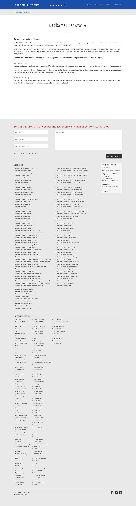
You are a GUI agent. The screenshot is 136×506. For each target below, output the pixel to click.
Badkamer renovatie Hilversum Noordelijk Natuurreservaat (72, 173)
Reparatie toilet (38, 374)
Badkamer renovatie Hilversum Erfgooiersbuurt (27, 247)
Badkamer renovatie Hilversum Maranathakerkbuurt (29, 285)
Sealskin (36, 424)
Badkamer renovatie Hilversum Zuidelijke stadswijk (70, 211)
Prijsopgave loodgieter (40, 355)
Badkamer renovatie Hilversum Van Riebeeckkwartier (71, 201)
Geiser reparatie (19, 424)
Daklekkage (18, 398)
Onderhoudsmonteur (39, 345)
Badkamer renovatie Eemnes (22, 218)
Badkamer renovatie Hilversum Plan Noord (68, 182)
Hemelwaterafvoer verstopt (22, 446)
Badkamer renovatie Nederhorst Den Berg (68, 261)
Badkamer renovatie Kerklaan (65, 233)
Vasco (35, 465)
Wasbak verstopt (58, 328)
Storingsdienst (37, 436)
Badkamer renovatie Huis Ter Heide (66, 223)
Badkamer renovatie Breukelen (23, 194)
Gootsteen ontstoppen (21, 432)
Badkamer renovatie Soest (64, 285)
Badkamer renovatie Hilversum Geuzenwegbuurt (28, 249)
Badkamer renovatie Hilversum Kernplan (26, 271)
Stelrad (36, 434)
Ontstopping (37, 350)
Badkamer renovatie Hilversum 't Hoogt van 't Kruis (28, 230)
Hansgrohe (18, 441)
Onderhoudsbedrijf (39, 343)
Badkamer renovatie (24, 12)
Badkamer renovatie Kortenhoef (65, 235)
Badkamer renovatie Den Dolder (23, 211)
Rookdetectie (37, 415)
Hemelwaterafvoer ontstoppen (23, 444)
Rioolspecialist (37, 410)
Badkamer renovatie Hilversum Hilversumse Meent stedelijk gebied (33, 261)
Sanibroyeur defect (39, 417)
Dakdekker (18, 376)
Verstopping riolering (39, 468)
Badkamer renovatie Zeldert (22, 306)
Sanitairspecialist (38, 422)
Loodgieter (37, 324)
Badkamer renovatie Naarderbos (65, 259)
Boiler (16, 345)
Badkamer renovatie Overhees (65, 278)
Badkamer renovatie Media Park (65, 249)
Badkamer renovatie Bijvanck (22, 177)
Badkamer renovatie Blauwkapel (23, 187)
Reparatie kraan (38, 372)
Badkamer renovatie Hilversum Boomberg (26, 237)
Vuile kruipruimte (58, 324)
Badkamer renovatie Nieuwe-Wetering (67, 266)
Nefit (35, 338)
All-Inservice (18, 328)
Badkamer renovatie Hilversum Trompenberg (69, 199)
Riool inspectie (38, 388)
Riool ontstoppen (38, 400)
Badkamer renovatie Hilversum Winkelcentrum (69, 206)
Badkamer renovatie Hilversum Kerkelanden (26, 269)
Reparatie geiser (38, 369)
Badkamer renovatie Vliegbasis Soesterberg (26, 298)
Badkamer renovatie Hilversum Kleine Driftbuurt (28, 273)
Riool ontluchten (38, 398)
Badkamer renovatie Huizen (64, 225)
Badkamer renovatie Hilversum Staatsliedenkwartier (70, 197)
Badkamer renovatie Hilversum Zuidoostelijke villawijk (71, 213)
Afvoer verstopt (19, 324)
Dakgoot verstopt (19, 391)
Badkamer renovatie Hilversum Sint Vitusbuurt (69, 192)
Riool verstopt (37, 405)
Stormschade (37, 441)
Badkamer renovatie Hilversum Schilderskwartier (70, 187)
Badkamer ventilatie (20, 338)
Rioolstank (37, 412)
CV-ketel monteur (19, 374)
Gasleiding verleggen (20, 420)
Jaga (16, 470)
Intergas (17, 465)
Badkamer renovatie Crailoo (22, 204)
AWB (16, 331)
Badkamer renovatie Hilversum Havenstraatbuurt (28, 254)
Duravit (17, 410)
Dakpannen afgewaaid (21, 400)
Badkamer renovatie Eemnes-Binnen (24, 221)
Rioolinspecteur (38, 408)
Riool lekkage (37, 393)
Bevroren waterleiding (21, 343)
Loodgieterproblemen (39, 326)
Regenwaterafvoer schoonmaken (42, 362)
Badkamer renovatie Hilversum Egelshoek (26, 245)
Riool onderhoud (38, 396)
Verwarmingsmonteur (39, 482)
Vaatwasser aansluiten (40, 458)
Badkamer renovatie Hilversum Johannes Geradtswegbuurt (30, 266)
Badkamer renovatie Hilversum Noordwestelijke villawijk (72, 175)
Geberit (17, 422)
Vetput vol (36, 484)
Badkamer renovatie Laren (64, 240)
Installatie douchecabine (21, 456)
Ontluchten (37, 348)
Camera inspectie (19, 357)
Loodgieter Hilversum (26, 4)
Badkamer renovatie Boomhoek (23, 189)
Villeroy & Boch (58, 319)
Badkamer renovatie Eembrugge (23, 213)
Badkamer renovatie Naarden (64, 254)
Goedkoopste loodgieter (21, 427)
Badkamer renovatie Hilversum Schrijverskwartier (70, 189)
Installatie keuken (19, 458)
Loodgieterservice (38, 331)
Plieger (35, 352)
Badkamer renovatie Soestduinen (24, 289)
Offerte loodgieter (38, 340)
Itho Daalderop (19, 468)
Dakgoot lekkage (19, 379)
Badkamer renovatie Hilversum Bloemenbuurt (27, 235)
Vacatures (36, 460)
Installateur (18, 451)
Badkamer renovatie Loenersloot (65, 245)
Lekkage (17, 480)
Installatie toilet (19, 460)
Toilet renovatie (38, 448)
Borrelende (18, 348)
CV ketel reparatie (19, 364)
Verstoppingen (38, 470)
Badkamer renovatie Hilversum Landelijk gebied (27, 276)
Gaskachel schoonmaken (21, 417)
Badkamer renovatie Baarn (22, 175)
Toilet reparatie (38, 451)
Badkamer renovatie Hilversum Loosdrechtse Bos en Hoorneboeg (32, 283)
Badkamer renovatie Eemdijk (22, 216)
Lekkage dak (18, 484)
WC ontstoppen (58, 338)
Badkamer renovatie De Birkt (22, 209)
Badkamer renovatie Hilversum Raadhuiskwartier (70, 185)
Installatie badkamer (20, 453)
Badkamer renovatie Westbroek (23, 303)
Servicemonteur (38, 427)
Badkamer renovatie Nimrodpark (65, 271)
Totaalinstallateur (38, 456)
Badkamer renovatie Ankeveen (23, 170)
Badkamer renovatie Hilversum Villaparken (68, 204)
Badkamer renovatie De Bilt (22, 206)
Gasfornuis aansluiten (21, 415)
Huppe (17, 448)
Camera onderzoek (20, 360)
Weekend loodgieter (59, 343)
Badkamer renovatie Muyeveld (65, 252)
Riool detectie (37, 386)
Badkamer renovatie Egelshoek (23, 223)
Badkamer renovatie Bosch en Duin (24, 192)
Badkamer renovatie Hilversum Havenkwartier (27, 252)
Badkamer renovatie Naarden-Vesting (67, 257)
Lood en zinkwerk (38, 321)
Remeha (36, 364)
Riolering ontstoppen (39, 381)
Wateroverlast (57, 333)
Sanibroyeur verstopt (39, 420)
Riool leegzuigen (38, 391)
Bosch (16, 350)
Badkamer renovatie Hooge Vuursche (67, 221)
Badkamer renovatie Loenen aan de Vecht (68, 242)
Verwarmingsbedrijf (39, 480)
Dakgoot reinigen (19, 381)
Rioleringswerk (38, 384)
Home (15, 12)
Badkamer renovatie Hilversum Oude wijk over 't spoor (71, 180)
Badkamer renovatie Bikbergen (23, 180)
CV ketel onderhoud (20, 362)
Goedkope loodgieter (20, 429)
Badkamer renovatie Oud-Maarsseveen (67, 276)
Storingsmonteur (38, 439)
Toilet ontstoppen (38, 446)
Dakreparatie (18, 405)
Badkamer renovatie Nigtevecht (65, 269)
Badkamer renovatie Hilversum (23, 228)
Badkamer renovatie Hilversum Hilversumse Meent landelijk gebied (33, 259)
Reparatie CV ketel (39, 367)
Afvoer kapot (18, 319)
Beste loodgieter (19, 340)
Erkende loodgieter (20, 412)
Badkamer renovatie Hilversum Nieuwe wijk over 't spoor (72, 168)
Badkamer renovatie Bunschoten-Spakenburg (27, 199)
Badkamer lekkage (20, 333)
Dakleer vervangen (20, 396)
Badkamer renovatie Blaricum (23, 185)
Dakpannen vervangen (21, 403)
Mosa (35, 336)
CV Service (17, 372)
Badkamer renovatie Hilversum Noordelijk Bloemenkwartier (72, 170)
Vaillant (36, 463)
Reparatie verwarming (39, 376)
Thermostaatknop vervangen (41, 444)
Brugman (17, 352)
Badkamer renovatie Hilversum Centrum (25, 240)
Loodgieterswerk (38, 333)
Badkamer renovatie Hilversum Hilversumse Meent (28, 257)
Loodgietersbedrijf (39, 328)
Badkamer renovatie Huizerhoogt (65, 228)
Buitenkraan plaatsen (20, 355)
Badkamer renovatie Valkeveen (23, 296)
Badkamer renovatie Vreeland (23, 301)
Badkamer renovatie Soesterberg (23, 291)
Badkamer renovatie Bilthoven (23, 182)
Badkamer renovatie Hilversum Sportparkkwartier (70, 194)
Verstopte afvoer (38, 472)
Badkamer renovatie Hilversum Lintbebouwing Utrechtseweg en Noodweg (34, 281)
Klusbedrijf (18, 475)
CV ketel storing (19, 367)
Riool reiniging (38, 403)
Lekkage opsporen (39, 319)
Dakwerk (17, 408)
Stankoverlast (37, 432)
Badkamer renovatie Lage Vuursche (66, 237)
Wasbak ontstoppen (59, 326)
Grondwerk (18, 439)
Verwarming (37, 477)
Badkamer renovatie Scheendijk (65, 283)
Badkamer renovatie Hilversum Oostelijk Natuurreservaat (72, 177)
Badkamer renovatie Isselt (64, 230)
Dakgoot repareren (20, 386)
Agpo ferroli (18, 326)
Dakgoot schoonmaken (21, 388)
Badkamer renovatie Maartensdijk (66, 247)
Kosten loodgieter (19, 477)
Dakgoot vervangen (20, 393)
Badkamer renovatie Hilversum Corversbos (26, 242)
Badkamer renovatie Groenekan (23, 225)
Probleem (36, 357)
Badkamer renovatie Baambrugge (24, 173)
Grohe (16, 436)
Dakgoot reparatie (20, 384)
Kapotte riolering (19, 472)
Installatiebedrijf (19, 463)
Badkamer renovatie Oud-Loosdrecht (67, 273)
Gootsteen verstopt (20, 434)
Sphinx (36, 429)
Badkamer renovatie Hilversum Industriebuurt (27, 264)
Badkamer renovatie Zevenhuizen (24, 308)
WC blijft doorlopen (59, 336)
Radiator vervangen (39, 360)
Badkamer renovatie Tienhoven (23, 294)
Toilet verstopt (37, 453)
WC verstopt (57, 340)
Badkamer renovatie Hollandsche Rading (67, 218)
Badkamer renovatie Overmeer (65, 281)
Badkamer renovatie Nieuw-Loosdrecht (67, 264)
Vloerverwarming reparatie (61, 321)
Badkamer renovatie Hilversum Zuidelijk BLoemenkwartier (72, 209)
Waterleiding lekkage (59, 331)
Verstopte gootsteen (39, 475)
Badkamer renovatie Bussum (22, 201)
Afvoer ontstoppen (20, 321)
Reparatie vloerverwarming (41, 379)
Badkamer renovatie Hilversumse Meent (67, 216)
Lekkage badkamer (20, 482)
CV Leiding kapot (19, 369)
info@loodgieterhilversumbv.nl (113, 170)
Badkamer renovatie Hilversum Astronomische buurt (29, 233)
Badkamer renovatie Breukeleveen (24, 197)
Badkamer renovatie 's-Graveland (24, 168)
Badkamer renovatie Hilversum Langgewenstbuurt (28, 278)
